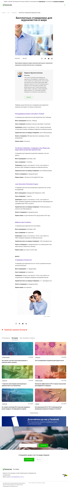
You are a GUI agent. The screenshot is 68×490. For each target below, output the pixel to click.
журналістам (42, 1)
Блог (9, 12)
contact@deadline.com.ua (17, 477)
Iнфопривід (14, 12)
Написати (28, 97)
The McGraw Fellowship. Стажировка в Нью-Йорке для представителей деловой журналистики (32, 149)
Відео (39, 459)
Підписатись (43, 445)
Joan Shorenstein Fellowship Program (26, 184)
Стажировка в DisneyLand (23, 260)
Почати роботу (29, 459)
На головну (16, 469)
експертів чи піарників (59, 1)
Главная (3, 12)
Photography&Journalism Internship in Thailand (29, 114)
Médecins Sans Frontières (23, 222)
